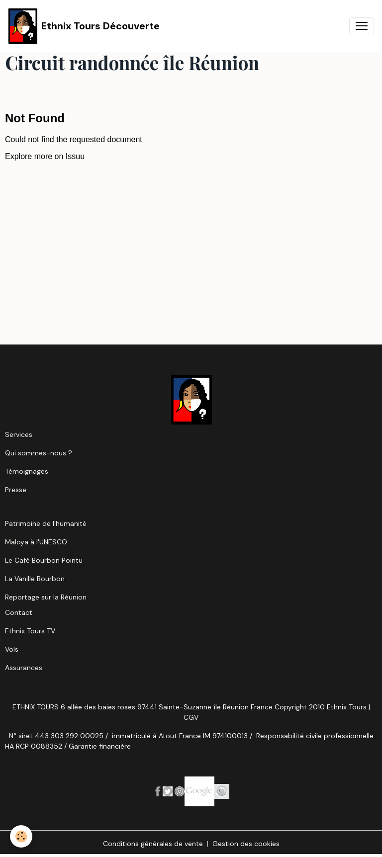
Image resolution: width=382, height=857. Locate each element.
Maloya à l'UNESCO (36, 541)
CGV (191, 717)
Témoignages (26, 471)
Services (18, 434)
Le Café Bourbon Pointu (44, 560)
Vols (11, 649)
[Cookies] (21, 836)
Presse (15, 489)
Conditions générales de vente (153, 843)
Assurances (23, 667)
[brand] (84, 26)
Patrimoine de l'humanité (46, 523)
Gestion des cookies (246, 843)
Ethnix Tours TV (30, 630)
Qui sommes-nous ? (38, 452)
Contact (18, 612)
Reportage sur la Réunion (46, 597)
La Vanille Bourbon (35, 578)
